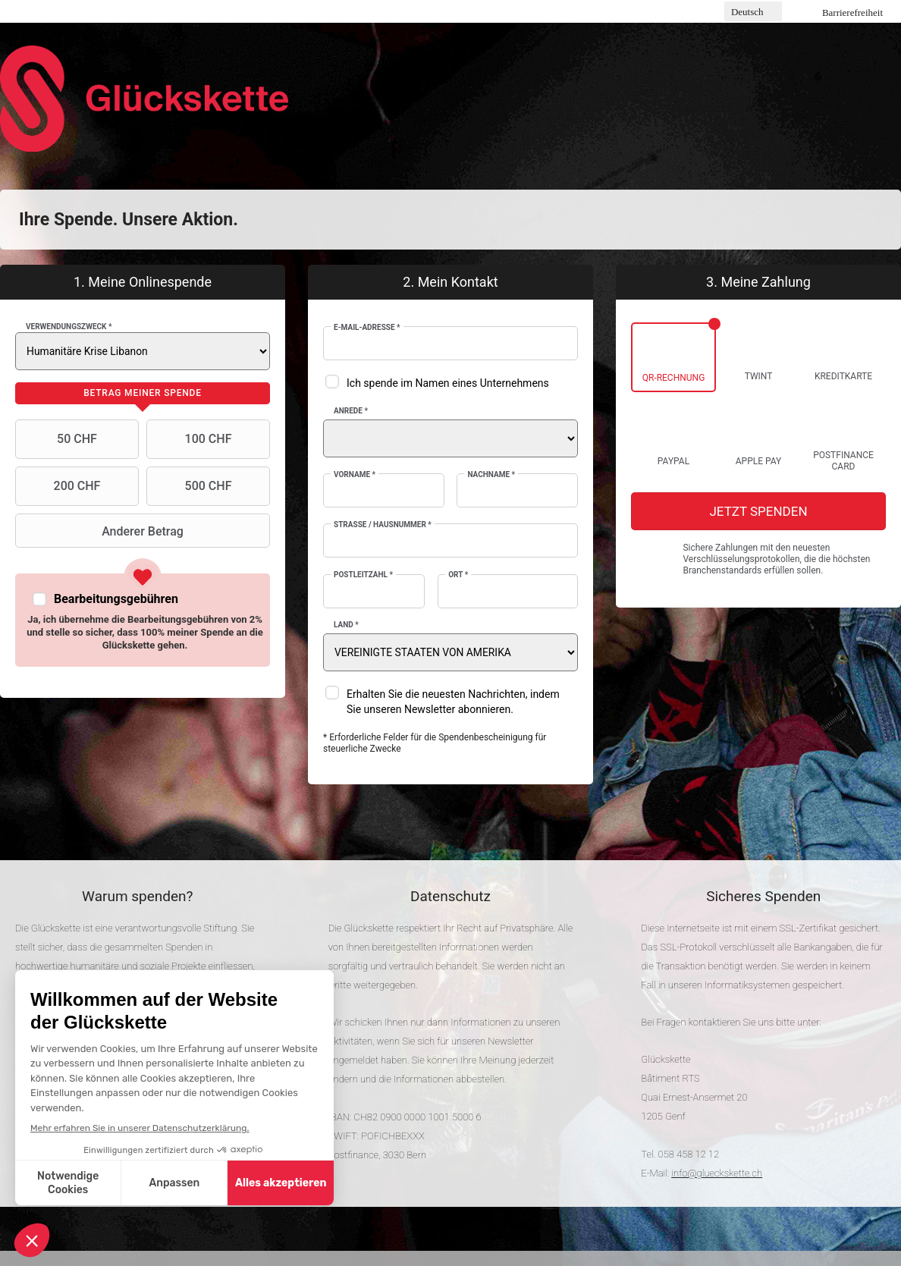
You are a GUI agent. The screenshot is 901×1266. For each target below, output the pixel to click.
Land (346, 624)
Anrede (351, 411)
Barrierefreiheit (852, 12)
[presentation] (142, 393)
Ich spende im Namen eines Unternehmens (448, 383)
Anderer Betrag (101, 531)
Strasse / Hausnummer (383, 524)
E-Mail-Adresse (367, 327)
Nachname (491, 474)
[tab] (142, 393)
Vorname (354, 474)
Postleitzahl (363, 574)
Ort (458, 574)
